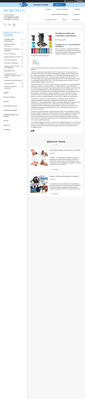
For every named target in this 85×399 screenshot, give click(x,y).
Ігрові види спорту (9, 83)
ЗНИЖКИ (5, 93)
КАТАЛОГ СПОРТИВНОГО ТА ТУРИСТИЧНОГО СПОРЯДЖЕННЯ (11, 34)
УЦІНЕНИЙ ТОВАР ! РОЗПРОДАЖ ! (9, 40)
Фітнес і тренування (10, 54)
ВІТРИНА (48, 9)
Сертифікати (7, 129)
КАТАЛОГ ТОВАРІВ (62, 9)
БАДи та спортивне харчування (9, 45)
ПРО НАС (6, 121)
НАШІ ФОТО (6, 125)
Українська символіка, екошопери (10, 87)
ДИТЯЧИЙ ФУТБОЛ (9, 71)
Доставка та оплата (50, 19)
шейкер (66, 44)
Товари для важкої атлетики (12, 57)
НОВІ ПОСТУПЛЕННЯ (9, 97)
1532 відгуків (70, 1)
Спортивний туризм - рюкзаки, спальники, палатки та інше (12, 75)
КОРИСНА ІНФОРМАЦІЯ (10, 110)
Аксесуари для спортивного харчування (12, 49)
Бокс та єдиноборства (10, 60)
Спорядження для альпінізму (12, 80)
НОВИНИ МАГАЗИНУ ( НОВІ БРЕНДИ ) (10, 115)
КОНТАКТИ (76, 14)
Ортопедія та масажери (11, 63)
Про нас (64, 19)
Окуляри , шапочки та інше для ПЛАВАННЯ (11, 67)
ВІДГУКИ (5, 101)
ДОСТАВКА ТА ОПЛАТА (10, 106)
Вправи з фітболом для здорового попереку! (64, 176)
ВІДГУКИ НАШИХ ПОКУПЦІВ (60, 14)
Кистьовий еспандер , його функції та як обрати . (65, 150)
